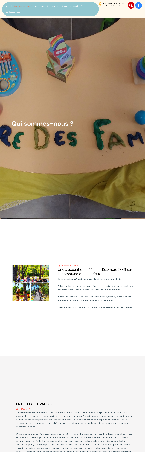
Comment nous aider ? (72, 6)
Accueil (9, 6)
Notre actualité (53, 6)
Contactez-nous (13, 12)
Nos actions (39, 6)
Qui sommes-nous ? (23, 6)
